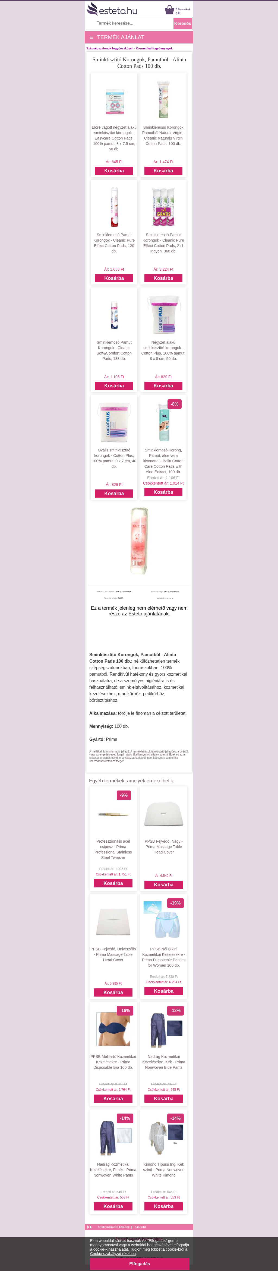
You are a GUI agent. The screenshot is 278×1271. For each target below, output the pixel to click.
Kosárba (114, 170)
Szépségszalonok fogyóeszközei (109, 48)
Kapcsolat (140, 1226)
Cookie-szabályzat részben (113, 1253)
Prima (111, 739)
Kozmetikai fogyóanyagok (154, 48)
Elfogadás (139, 1263)
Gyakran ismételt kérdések (113, 1226)
